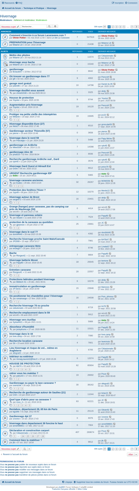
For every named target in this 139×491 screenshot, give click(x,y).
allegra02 (17, 353)
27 (38, 436)
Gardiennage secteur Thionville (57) (29, 131)
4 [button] (120, 26)
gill (14, 79)
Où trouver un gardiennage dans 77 (29, 76)
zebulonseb (18, 308)
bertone (104, 261)
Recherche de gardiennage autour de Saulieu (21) (37, 392)
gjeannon (20, 225)
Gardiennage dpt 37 (20, 416)
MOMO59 (105, 181)
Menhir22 (105, 191)
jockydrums (21, 329)
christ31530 (21, 93)
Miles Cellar (82, 489)
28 (43, 436)
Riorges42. (21, 256)
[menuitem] (18, 3)
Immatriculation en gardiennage (27, 286)
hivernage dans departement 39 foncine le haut (36, 423)
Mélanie (16, 117)
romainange (21, 298)
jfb (14, 442)
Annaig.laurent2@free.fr (27, 359)
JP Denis (17, 289)
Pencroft (105, 77)
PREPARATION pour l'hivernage (27, 42)
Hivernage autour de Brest (24, 197)
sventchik (17, 385)
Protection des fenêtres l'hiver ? (27, 190)
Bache (13, 253)
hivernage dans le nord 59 (24, 138)
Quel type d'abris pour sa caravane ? (30, 399)
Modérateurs (41, 20)
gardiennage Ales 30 (21, 152)
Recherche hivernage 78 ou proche (29, 305)
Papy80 (104, 216)
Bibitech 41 (21, 282)
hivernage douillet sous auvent (26, 90)
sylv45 (104, 146)
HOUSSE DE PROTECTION (24, 363)
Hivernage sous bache (22, 62)
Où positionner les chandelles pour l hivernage (36, 296)
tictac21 (104, 393)
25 (28, 436)
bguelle (16, 412)
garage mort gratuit (20, 83)
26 (33, 436)
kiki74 (18, 366)
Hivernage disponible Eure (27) (26, 124)
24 (23, 436)
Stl (14, 343)
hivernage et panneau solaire (25, 215)
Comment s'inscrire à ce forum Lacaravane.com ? (37, 35)
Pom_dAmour (107, 296)
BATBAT (105, 239)
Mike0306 (17, 147)
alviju (103, 91)
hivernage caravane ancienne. (26, 180)
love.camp (17, 336)
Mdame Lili (17, 45)
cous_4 (19, 402)
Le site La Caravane (61, 38)
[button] (104, 26)
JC (102, 223)
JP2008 (16, 241)
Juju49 (16, 192)
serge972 (17, 199)
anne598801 (18, 426)
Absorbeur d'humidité (21, 326)
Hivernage (8, 16)
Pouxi (103, 374)
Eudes (19, 183)
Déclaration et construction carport (29, 430)
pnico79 (104, 167)
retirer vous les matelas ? (23, 373)
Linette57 (105, 247)
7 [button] (132, 26)
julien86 (16, 86)
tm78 (103, 306)
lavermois (105, 341)
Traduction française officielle (63, 489)
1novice (16, 419)
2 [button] (112, 26)
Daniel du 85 (107, 84)
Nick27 (16, 126)
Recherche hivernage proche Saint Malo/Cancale (37, 239)
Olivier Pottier (19, 38)
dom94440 (17, 234)
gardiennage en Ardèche (23, 145)
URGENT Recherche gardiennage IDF (30, 173)
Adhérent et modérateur (24, 20)
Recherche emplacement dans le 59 (29, 312)
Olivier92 (105, 410)
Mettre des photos (19, 55)
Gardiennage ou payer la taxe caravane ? (32, 383)
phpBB (61, 487)
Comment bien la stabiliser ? (25, 440)
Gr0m (15, 168)
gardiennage (16, 69)
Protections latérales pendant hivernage (32, 279)
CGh (15, 395)
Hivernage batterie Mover (23, 260)
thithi (15, 176)
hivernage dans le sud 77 (23, 232)
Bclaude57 (17, 72)
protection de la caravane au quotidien (31, 222)
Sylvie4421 (18, 322)
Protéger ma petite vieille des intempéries (32, 114)
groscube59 (106, 124)
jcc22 (103, 115)
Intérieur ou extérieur (21, 356)
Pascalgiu (20, 140)
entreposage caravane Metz (25, 246)
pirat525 (16, 154)
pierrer (16, 133)
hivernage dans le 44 (21, 334)
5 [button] (124, 26)
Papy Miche (106, 138)
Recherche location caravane (25, 341)
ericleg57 (17, 248)
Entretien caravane (20, 269)
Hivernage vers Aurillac (22, 319)
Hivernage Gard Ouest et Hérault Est (30, 166)
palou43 (19, 376)
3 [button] (116, 26)
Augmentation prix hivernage (25, 104)
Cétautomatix (107, 56)
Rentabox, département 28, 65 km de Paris (33, 409)
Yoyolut (16, 100)
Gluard (19, 218)
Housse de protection (21, 97)
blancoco (105, 287)
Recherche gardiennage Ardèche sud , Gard (34, 159)
